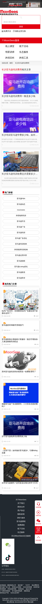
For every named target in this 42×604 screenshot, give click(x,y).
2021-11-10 (6, 488)
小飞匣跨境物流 (5, 591)
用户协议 (21, 510)
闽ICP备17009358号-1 (30, 600)
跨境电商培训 (21, 215)
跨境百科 (9, 57)
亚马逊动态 (21, 204)
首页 (11, 63)
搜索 (21, 26)
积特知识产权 (4, 593)
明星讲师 (9, 52)
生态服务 (23, 52)
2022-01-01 (34, 145)
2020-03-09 (6, 316)
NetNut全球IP (15, 593)
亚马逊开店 (21, 221)
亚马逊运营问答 (21, 255)
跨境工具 (23, 57)
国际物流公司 (11, 585)
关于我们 (21, 503)
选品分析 (29, 589)
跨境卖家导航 (12, 589)
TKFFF (27, 585)
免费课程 (21, 525)
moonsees (21, 210)
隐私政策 (21, 514)
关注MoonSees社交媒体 (21, 536)
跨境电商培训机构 (21, 249)
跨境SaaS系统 (16, 587)
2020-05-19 (6, 455)
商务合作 (21, 507)
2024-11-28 (6, 409)
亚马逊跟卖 (21, 272)
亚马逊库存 (21, 278)
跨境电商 (3, 589)
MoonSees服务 (10, 40)
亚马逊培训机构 (21, 244)
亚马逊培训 (21, 232)
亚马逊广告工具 (5, 587)
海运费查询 (35, 585)
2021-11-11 (34, 183)
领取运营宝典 (19, 31)
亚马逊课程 (21, 521)
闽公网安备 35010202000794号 (17, 602)
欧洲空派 (36, 587)
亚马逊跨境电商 (17, 591)
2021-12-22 (6, 441)
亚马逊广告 (21, 227)
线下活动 (23, 46)
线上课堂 (9, 46)
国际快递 (27, 591)
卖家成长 (21, 589)
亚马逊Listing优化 (21, 267)
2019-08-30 (6, 344)
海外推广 (21, 585)
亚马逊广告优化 (21, 238)
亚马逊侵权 (21, 261)
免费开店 (6, 31)
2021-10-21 (6, 376)
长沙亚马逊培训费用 (12, 69)
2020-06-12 (6, 330)
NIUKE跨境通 (27, 587)
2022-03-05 (34, 106)
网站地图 (30, 602)
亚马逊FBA (21, 198)
